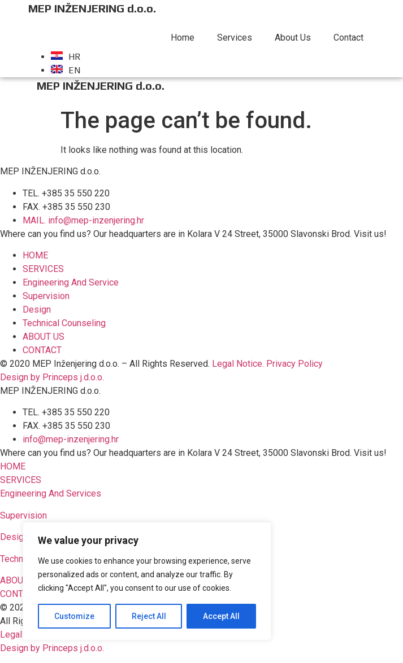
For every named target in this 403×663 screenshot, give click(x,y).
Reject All (149, 616)
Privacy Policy (294, 363)
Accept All (221, 616)
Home (182, 37)
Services (234, 37)
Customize (74, 616)
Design (14, 537)
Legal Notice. (238, 363)
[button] (12, 466)
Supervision (23, 515)
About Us (293, 37)
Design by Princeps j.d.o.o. (52, 377)
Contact (348, 37)
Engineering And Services (50, 493)
